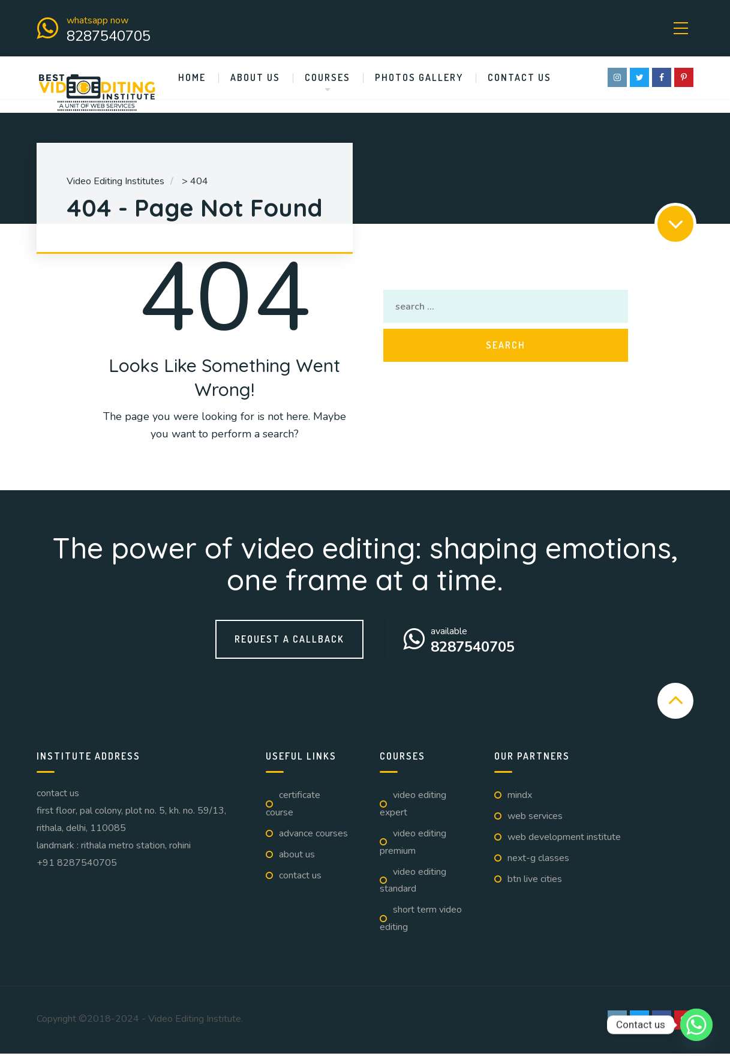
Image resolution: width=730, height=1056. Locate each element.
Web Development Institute (564, 839)
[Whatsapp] (696, 1025)
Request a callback (289, 641)
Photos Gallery (419, 80)
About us (255, 80)
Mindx (519, 797)
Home (192, 80)
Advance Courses (313, 835)
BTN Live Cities (534, 880)
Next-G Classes (538, 860)
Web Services (535, 818)
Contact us (519, 80)
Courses (327, 80)
